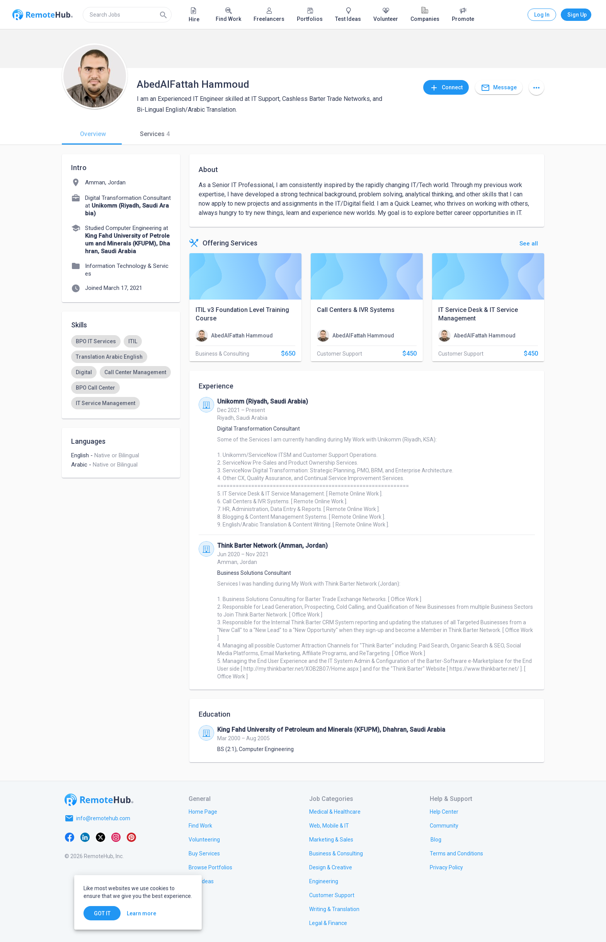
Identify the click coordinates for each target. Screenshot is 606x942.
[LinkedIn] (85, 837)
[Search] (163, 14)
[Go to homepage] (99, 800)
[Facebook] (69, 837)
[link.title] (202, 811)
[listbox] (121, 372)
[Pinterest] (131, 837)
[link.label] (444, 811)
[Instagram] (116, 837)
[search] (127, 15)
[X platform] (100, 837)
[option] (96, 341)
